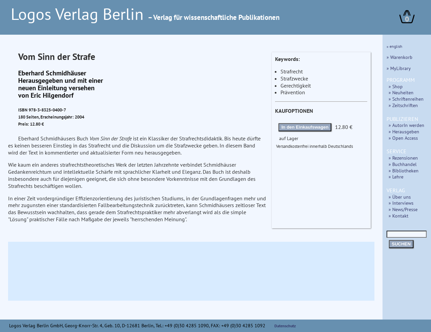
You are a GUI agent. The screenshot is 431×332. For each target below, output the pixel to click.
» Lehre (396, 176)
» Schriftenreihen (406, 99)
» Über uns (400, 197)
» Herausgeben (404, 131)
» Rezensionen (403, 158)
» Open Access (403, 138)
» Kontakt (398, 215)
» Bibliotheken (404, 170)
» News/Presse (403, 209)
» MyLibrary (399, 68)
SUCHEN (401, 243)
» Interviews (401, 203)
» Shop (396, 86)
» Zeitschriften (403, 105)
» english (394, 46)
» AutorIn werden (406, 125)
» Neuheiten (401, 92)
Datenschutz (285, 325)
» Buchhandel (403, 164)
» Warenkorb (399, 57)
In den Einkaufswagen (305, 127)
